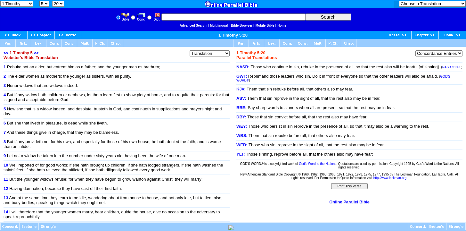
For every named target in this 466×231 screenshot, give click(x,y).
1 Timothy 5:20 (233, 35)
